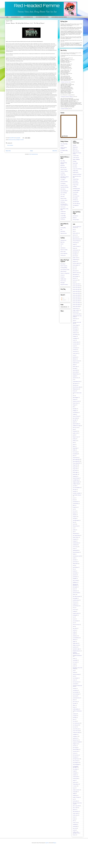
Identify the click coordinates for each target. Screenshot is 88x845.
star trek (74, 721)
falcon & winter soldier (77, 387)
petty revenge (75, 580)
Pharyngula (62, 282)
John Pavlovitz (75, 215)
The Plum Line (75, 199)
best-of (74, 268)
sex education (75, 690)
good (74, 429)
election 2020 (75, 372)
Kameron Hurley (63, 198)
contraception (75, 347)
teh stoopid (75, 747)
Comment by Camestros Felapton (67, 96)
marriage (74, 518)
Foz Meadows (63, 183)
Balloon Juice (75, 149)
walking (74, 793)
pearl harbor (75, 576)
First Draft (75, 165)
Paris (74, 569)
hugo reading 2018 (76, 459)
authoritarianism (76, 250)
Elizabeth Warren (76, 374)
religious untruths (76, 645)
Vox (73, 207)
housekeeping (75, 453)
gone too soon (75, 427)
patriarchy (75, 574)
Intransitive (63, 275)
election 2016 (75, 370)
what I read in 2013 (76, 805)
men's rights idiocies (76, 535)
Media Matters (75, 172)
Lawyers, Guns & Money (77, 168)
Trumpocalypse (75, 784)
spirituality (75, 717)
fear (73, 395)
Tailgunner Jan (75, 743)
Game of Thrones (76, 416)
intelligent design (76, 483)
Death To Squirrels (64, 265)
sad (73, 670)
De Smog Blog (63, 227)
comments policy (76, 342)
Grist (61, 229)
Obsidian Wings (75, 179)
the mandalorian (76, 762)
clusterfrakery (75, 334)
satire (74, 676)
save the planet (75, 678)
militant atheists (76, 537)
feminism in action (76, 401)
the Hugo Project (76, 758)
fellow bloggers (75, 397)
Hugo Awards (75, 457)
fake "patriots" (75, 383)
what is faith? (75, 807)
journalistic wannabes (76, 493)
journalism (74, 491)
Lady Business (63, 247)
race (73, 617)
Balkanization (75, 147)
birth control (75, 270)
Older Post (54, 150)
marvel (74, 524)
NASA (74, 554)
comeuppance (75, 338)
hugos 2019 (75, 470)
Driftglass (74, 161)
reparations (75, 647)
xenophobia (75, 824)
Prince (74, 607)
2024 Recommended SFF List (28, 17)
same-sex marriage (76, 674)
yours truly (75, 828)
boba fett (10, 139)
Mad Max (75, 514)
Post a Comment (10, 145)
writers (74, 817)
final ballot (75, 408)
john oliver (75, 489)
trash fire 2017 (75, 776)
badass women (75, 257)
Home (7, 17)
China (74, 320)
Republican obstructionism (75, 653)
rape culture (75, 628)
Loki (73, 509)
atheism (74, 248)
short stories (75, 701)
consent (74, 345)
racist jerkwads (75, 620)
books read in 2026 (76, 306)
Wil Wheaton (63, 219)
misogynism (75, 539)
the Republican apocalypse (75, 767)
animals (74, 244)
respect (74, 658)
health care (75, 440)
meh (73, 531)
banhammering (75, 259)
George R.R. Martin (64, 185)
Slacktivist (75, 217)
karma (74, 499)
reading (74, 632)
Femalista (62, 145)
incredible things (76, 480)
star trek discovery (76, 723)
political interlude (76, 592)
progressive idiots (76, 613)
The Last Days (75, 760)
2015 (74, 229)
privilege (74, 611)
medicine (74, 529)
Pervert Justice (63, 280)
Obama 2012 (75, 563)
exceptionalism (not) (76, 381)
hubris (74, 455)
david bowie (75, 357)
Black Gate (62, 242)
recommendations (76, 637)
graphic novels (75, 433)
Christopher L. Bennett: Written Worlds (65, 177)
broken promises (76, 308)
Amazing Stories (63, 240)
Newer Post (8, 150)
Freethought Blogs (64, 267)
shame (74, 699)
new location (75, 561)
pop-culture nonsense (76, 596)
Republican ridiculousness (77, 655)
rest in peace (75, 662)
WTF (74, 820)
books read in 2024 (76, 302)
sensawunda (75, 683)
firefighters (75, 410)
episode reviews (75, 377)
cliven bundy (75, 330)
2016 (74, 231)
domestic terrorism (76, 360)
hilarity (74, 446)
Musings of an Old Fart (77, 174)
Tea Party (74, 745)
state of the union (76, 728)
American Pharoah (76, 240)
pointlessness (75, 590)
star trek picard (75, 725)
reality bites (75, 635)
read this (74, 630)
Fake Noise (75, 385)
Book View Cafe (63, 167)
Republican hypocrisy (76, 650)
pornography (75, 598)
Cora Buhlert (63, 179)
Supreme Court (75, 740)
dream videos (75, 366)
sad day (74, 672)
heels (74, 442)
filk (73, 406)
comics (74, 340)
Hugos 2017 (75, 468)
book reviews (75, 280)
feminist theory (75, 403)
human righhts (75, 472)
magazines (75, 516)
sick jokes (74, 703)
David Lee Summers (64, 181)
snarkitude (75, 713)
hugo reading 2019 (76, 461)
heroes (74, 444)
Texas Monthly (75, 192)
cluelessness (75, 332)
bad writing (75, 255)
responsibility (75, 660)
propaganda (75, 615)
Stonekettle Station (76, 188)
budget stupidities (76, 310)
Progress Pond (75, 184)
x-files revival (75, 822)
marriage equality (76, 520)
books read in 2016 (76, 287)
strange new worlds (76, 732)
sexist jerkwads (75, 692)
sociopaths (75, 715)
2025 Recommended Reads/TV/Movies (42, 17)
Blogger (54, 842)
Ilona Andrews (63, 189)
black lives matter (76, 272)
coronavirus (75, 349)
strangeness (75, 734)
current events (75, 353)
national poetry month (77, 556)
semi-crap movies (76, 681)
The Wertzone (63, 213)
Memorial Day (75, 533)
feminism (74, 399)
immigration (75, 476)
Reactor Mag (63, 251)
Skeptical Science (64, 233)
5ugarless (47, 842)
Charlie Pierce (75, 318)
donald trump (75, 362)
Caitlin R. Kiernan (64, 169)
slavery (74, 707)
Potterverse (75, 602)
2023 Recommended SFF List (16, 17)
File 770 (62, 244)
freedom (74, 414)
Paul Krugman (75, 181)
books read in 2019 (76, 293)
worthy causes (75, 815)
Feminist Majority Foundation (64, 148)
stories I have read (76, 730)
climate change (75, 325)
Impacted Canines (76, 478)
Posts (62, 298)
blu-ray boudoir (75, 276)
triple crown (75, 782)
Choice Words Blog (64, 143)
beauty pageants (76, 265)
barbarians (75, 261)
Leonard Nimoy (76, 503)
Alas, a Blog (63, 160)
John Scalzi (62, 196)
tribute (74, 780)
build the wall (75, 312)
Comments (63, 299)
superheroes (75, 738)
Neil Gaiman (63, 202)
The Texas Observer (76, 203)
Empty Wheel (75, 163)
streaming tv (17, 139)
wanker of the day (76, 797)
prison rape (75, 609)
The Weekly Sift (76, 205)
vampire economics (76, 789)
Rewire (62, 152)
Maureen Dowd (75, 526)
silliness (74, 705)
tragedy (74, 771)
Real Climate (63, 231)
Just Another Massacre (77, 495)
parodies (74, 571)
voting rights (75, 791)
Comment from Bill (64, 108)
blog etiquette (75, 274)
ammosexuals (75, 242)
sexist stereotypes (76, 694)
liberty (74, 505)
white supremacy (76, 811)
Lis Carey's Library (64, 200)
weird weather (75, 801)
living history (75, 507)
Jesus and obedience (76, 487)
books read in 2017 (76, 289)
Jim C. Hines (63, 194)
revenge (74, 664)
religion (74, 641)
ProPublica (75, 186)
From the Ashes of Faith (65, 269)
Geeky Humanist (63, 271)
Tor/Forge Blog (63, 217)
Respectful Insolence (64, 284)
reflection (74, 639)
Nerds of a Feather (64, 249)
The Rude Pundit (76, 201)
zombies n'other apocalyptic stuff (76, 833)
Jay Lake (74, 485)
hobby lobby (75, 448)
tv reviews (22, 139)
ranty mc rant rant (76, 624)
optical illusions (75, 567)
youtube (74, 830)
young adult (75, 826)
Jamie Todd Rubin (64, 192)
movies (74, 548)
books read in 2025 (76, 304)
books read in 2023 (76, 300)
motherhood (75, 544)
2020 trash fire (75, 233)
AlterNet (74, 145)
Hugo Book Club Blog (64, 187)
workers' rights (75, 813)
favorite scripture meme (77, 392)
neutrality (74, 559)
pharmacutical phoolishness (75, 585)
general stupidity (76, 423)
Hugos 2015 (75, 465)
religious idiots (75, 643)
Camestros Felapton (64, 171)
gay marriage (75, 418)
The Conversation (76, 196)
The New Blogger (76, 764)
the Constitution (76, 755)
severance (74, 688)
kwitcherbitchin (75, 501)
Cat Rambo (63, 173)
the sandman (75, 769)
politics (74, 594)
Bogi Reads (63, 165)
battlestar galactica (76, 263)
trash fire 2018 (75, 778)
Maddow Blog (75, 170)
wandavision (75, 795)
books (74, 282)
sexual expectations (76, 697)
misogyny (74, 541)
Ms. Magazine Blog (64, 150)
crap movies (75, 351)
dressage (74, 368)
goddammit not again (77, 425)
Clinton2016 (75, 327)
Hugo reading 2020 (76, 463)
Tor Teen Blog (63, 215)
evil (73, 379)
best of (74, 267)
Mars (74, 522)
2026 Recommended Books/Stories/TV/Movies (59, 17)
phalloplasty (75, 582)
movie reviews (75, 546)
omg (73, 565)
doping (74, 364)
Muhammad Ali (75, 550)
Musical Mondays (76, 552)
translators (75, 774)
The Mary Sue (63, 255)
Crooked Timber (76, 155)
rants (74, 622)
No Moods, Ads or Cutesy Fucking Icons (64, 205)
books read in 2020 (76, 295)
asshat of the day (76, 246)
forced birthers (75, 412)
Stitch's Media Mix (64, 253)
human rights (75, 474)
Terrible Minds (63, 211)
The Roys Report (76, 219)
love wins (74, 511)
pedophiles (75, 578)
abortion (74, 235)
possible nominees (76, 600)
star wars (13, 139)
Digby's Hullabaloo (76, 159)
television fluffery (76, 749)
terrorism (74, 753)
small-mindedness (76, 709)
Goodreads (75, 431)
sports (74, 719)
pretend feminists (76, 605)
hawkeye (74, 438)
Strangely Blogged (76, 190)
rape (74, 626)
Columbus (74, 336)
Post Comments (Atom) (34, 154)
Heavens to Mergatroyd (65, 273)
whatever (74, 809)
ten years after (75, 751)
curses (74, 355)
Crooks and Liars (76, 157)
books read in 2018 (76, 291)
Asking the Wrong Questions (64, 163)
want (74, 799)
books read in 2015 (76, 285)
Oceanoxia (62, 277)
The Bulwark (75, 194)
